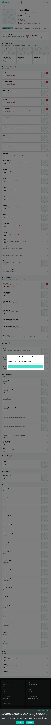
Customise (20, 722)
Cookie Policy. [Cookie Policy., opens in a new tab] (18, 719)
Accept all (30, 722)
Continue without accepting (44, 710)
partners (30, 713)
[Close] (42, 357)
